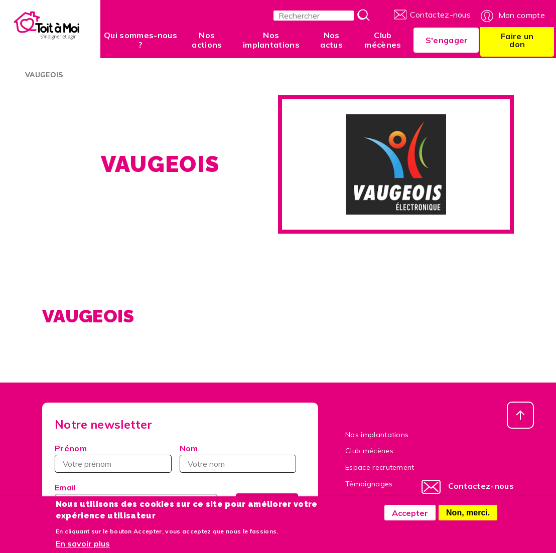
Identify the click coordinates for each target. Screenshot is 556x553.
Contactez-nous (440, 15)
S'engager (447, 40)
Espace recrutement (379, 467)
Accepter (410, 517)
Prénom (71, 448)
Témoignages (369, 483)
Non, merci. (468, 517)
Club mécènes (382, 40)
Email (65, 487)
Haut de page (520, 415)
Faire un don (517, 40)
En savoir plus (83, 548)
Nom (189, 448)
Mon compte (521, 15)
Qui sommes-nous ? (140, 40)
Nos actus (331, 40)
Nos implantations (271, 40)
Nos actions (207, 40)
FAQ (352, 500)
